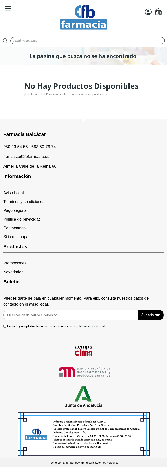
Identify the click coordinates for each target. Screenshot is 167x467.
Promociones (14, 263)
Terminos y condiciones (23, 201)
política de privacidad (90, 326)
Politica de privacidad (22, 219)
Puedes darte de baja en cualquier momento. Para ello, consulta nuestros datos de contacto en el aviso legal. (76, 301)
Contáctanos (14, 228)
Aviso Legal (13, 193)
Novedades (13, 272)
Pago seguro (14, 210)
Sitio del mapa (15, 237)
